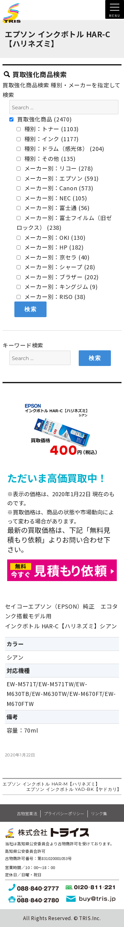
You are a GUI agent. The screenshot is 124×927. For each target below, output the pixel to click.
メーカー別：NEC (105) (52, 198)
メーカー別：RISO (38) (51, 296)
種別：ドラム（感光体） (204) (60, 148)
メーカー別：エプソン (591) (58, 178)
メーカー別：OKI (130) (51, 237)
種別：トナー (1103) (48, 129)
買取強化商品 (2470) (40, 119)
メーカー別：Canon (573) (55, 188)
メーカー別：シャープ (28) (56, 267)
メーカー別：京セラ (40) (53, 257)
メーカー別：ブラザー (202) (58, 277)
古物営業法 (27, 813)
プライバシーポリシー (64, 813)
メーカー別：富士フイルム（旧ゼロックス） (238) (64, 223)
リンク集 (99, 813)
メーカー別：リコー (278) (55, 168)
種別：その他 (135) (46, 158)
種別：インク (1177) (48, 139)
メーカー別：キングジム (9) (57, 286)
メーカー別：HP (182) (50, 247)
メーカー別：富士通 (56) (53, 207)
